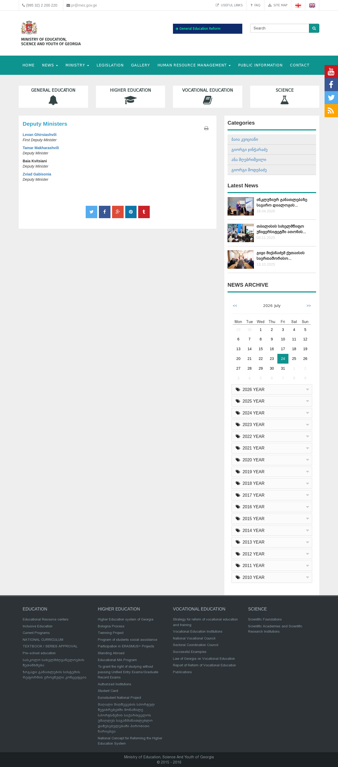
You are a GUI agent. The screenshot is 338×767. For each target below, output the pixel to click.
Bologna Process (111, 626)
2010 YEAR (250, 577)
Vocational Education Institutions (198, 631)
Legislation (110, 65)
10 (283, 339)
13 (238, 349)
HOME (28, 65)
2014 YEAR (250, 530)
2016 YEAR (250, 507)
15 (261, 349)
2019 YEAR (250, 472)
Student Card (108, 691)
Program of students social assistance (127, 640)
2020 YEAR (250, 460)
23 (272, 358)
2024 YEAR (250, 413)
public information (260, 65)
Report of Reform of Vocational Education (204, 665)
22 (261, 358)
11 (294, 339)
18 (294, 349)
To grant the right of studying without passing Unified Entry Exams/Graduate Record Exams (128, 672)
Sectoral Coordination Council (195, 645)
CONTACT (300, 65)
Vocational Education (208, 96)
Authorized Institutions (114, 684)
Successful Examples (189, 652)
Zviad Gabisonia (37, 174)
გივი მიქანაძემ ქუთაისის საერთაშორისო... (281, 256)
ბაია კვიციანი (244, 139)
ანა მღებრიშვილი (248, 159)
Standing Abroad (111, 653)
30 (250, 330)
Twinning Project (110, 633)
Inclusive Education (37, 626)
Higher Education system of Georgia (125, 619)
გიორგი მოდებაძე (249, 170)
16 (272, 349)
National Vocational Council (194, 638)
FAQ (255, 5)
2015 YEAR (250, 518)
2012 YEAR (250, 554)
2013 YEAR (250, 542)
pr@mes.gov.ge (84, 5)
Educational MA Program (117, 660)
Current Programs (36, 633)
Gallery (140, 65)
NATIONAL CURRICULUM (43, 640)
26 (305, 358)
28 (250, 368)
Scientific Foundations (265, 619)
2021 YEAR (250, 448)
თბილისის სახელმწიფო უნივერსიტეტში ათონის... (281, 229)
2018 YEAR (250, 483)
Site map (277, 5)
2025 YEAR (250, 401)
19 (305, 349)
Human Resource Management (194, 65)
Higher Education (131, 96)
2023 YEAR (250, 424)
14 (250, 349)
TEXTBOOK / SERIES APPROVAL (50, 646)
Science (285, 96)
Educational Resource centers (46, 619)
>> (309, 306)
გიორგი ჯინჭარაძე (249, 149)
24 (283, 358)
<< (235, 306)
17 (283, 349)
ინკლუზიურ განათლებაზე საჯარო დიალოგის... (282, 202)
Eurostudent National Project (119, 698)
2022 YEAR (250, 436)
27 (238, 368)
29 (238, 330)
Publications (182, 672)
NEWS (50, 65)
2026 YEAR (250, 389)
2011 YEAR (250, 565)
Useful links (229, 5)
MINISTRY (77, 65)
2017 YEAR (250, 495)
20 (238, 358)
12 (305, 339)
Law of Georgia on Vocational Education (204, 659)
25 (294, 358)
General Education (53, 96)
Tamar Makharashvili (41, 148)
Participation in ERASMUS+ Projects (126, 646)
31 (283, 368)
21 (250, 358)
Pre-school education (39, 653)
